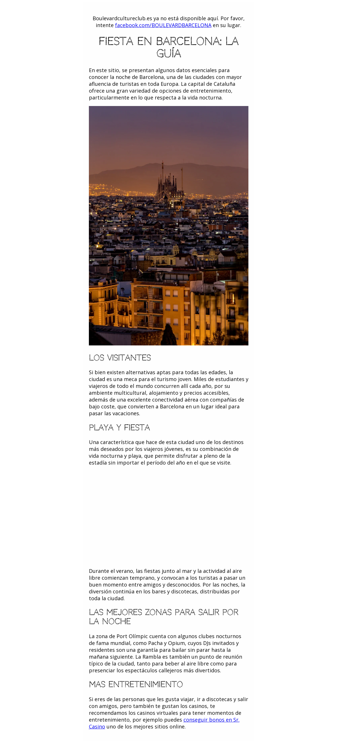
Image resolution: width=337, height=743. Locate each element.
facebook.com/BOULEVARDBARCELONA (163, 25)
